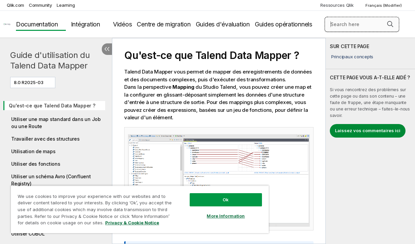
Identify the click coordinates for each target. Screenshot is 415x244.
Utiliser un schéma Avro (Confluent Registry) (51, 180)
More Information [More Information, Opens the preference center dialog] (211, 211)
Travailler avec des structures (45, 139)
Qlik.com (15, 5)
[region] (131, 206)
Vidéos (122, 24)
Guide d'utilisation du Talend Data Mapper (50, 60)
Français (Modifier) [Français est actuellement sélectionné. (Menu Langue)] (384, 5)
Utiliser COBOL (28, 234)
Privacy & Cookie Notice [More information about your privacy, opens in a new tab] (57, 224)
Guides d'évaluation (223, 24)
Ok (211, 194)
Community (40, 5)
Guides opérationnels (283, 24)
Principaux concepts (352, 56)
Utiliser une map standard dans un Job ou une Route (56, 122)
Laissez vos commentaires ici (367, 130)
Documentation (37, 24)
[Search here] (362, 24)
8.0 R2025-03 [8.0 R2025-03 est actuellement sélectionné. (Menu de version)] (29, 82)
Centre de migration (163, 24)
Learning (66, 5)
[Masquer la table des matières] (107, 49)
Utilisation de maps (33, 151)
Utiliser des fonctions (35, 164)
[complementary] (370, 141)
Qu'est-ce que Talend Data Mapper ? (52, 105)
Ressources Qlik (336, 5)
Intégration (85, 24)
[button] (390, 24)
